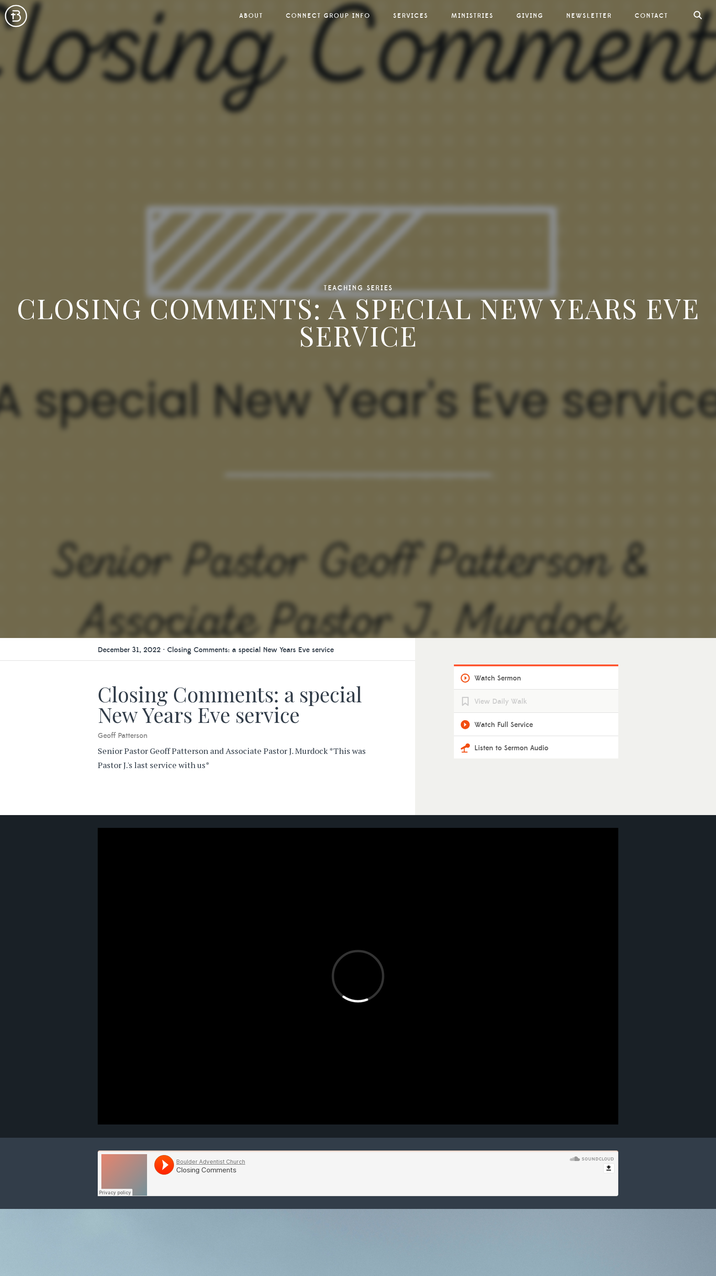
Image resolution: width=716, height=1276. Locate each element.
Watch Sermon (497, 678)
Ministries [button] (472, 16)
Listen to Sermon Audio (511, 748)
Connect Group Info (328, 16)
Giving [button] (529, 16)
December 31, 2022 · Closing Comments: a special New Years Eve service (216, 649)
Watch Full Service (503, 724)
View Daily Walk (500, 701)
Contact (651, 16)
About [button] (251, 16)
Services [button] (410, 16)
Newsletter (589, 16)
